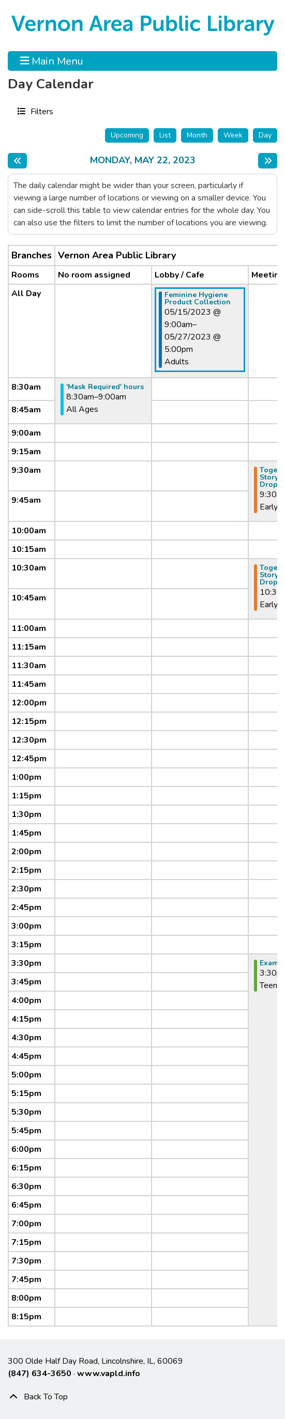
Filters (40, 111)
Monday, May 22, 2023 (143, 160)
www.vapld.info (108, 1373)
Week (233, 135)
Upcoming (127, 135)
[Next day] (267, 160)
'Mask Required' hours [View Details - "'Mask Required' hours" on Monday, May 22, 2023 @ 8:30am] (105, 387)
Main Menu (52, 61)
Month (197, 135)
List (165, 135)
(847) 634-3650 (39, 1373)
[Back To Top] (142, 1396)
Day (265, 135)
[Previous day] (17, 160)
